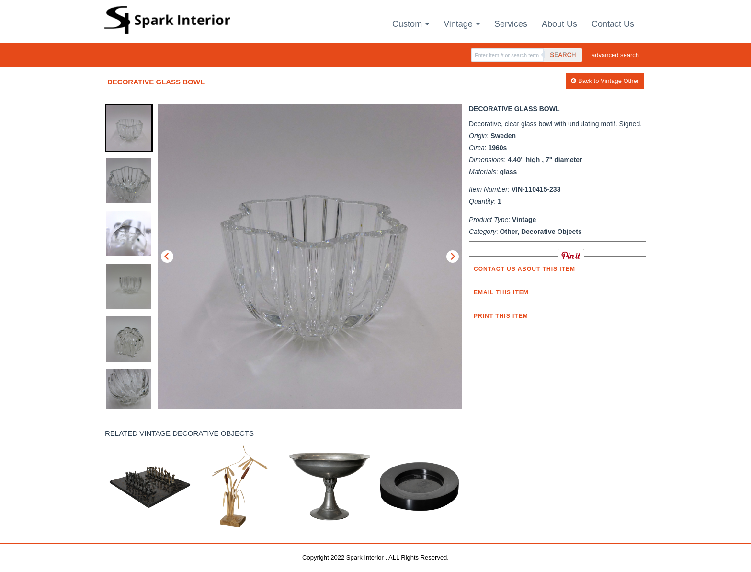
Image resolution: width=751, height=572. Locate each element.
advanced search (615, 54)
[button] (129, 128)
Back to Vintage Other (605, 80)
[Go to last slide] (167, 256)
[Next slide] (452, 256)
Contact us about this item (524, 269)
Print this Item (501, 316)
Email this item (501, 292)
